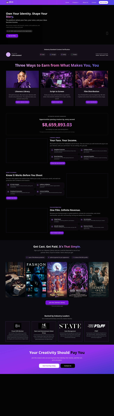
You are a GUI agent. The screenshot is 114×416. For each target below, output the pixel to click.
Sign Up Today (103, 2)
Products (76, 2)
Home (67, 2)
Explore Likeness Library (22, 102)
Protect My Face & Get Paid (57, 163)
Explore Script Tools (57, 102)
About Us (85, 2)
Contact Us (67, 366)
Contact (94, 2)
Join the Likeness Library (57, 302)
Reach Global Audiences (57, 232)
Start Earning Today (49, 366)
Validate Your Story (12, 198)
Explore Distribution (92, 102)
